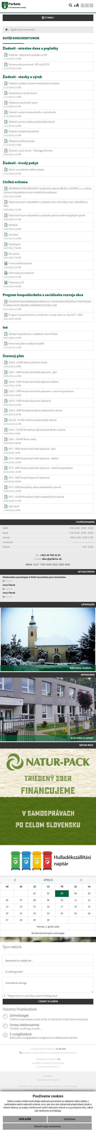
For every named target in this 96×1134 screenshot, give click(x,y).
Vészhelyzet (14, 244)
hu (87, 5)
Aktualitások (86, 572)
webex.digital (53, 1080)
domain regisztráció (64, 1090)
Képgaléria (88, 675)
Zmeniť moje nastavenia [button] (47, 1126)
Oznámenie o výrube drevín (23, 93)
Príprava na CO (16, 282)
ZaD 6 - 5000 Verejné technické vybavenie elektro (33, 381)
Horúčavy (13, 234)
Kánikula (13, 225)
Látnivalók (88, 604)
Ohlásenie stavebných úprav (23, 102)
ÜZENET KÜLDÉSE (48, 1001)
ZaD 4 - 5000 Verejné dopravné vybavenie (30, 400)
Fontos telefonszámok (20, 263)
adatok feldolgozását (46, 995)
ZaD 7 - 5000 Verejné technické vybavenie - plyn (33, 372)
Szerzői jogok (58, 1063)
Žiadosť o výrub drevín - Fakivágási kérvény (31, 150)
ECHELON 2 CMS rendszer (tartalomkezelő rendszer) (40, 1086)
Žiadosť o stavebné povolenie (24, 131)
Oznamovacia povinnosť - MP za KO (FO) (29, 64)
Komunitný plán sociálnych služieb (26, 343)
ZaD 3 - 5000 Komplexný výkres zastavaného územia (35, 410)
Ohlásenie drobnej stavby (22, 141)
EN (91, 5)
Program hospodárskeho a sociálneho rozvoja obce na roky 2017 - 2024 (46, 314)
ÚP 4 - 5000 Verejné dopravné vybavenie (29, 477)
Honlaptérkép (41, 1059)
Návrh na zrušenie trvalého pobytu (26, 169)
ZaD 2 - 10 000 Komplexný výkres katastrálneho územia (37, 429)
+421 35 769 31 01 (50, 555)
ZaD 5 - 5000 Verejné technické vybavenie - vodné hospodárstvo (41, 391)
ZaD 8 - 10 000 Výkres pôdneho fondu (28, 362)
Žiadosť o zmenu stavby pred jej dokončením (32, 121)
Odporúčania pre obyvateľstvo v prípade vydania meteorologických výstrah (47, 215)
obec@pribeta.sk (52, 558)
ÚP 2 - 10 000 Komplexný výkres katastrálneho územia (36, 496)
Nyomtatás (54, 1059)
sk (82, 5)
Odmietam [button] (69, 1119)
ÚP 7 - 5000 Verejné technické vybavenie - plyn (32, 448)
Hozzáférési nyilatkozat (42, 1063)
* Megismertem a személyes (30, 995)
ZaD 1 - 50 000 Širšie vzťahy (22, 439)
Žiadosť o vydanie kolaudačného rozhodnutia (32, 112)
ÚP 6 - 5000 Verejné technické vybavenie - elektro (33, 458)
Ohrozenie (14, 253)
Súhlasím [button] (25, 1119)
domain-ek (50, 1090)
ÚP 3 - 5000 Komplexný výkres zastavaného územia (35, 487)
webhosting (28, 1090)
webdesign (41, 1080)
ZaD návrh (14, 506)
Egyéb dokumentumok (23, 29)
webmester (48, 1076)
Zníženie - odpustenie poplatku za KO (28, 54)
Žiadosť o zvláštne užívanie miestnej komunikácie (34, 83)
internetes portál (70, 1086)
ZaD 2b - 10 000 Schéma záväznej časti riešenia (33, 420)
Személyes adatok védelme (48, 1067)
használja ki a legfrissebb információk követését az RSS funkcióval (48, 1053)
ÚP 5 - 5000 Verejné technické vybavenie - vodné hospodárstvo (41, 467)
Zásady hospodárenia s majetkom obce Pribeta (33, 334)
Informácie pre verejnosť (21, 272)
